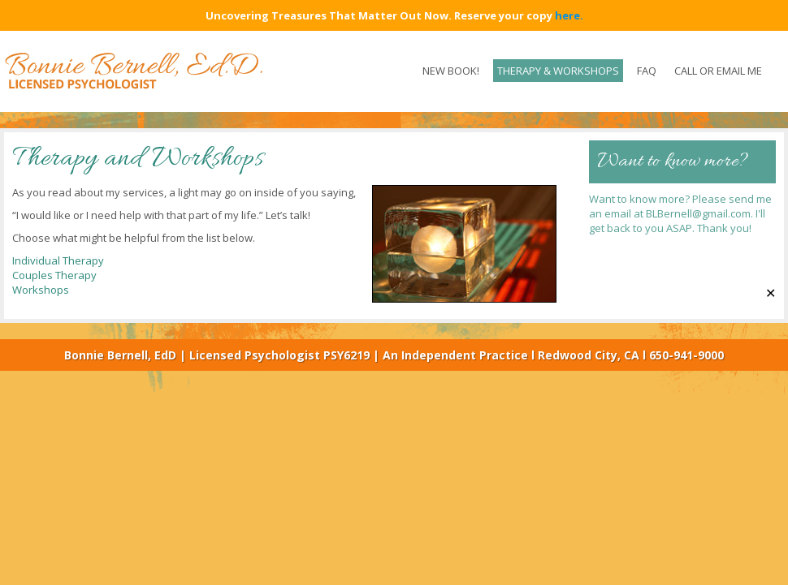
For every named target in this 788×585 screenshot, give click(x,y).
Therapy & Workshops (558, 70)
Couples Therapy (54, 275)
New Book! (450, 70)
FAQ (646, 70)
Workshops (40, 289)
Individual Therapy (58, 260)
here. (569, 15)
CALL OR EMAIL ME (718, 70)
